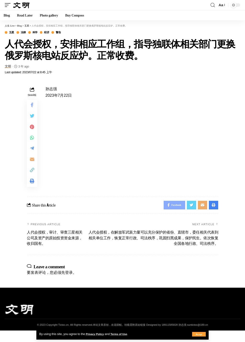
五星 (13, 32)
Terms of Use (122, 334)
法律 (26, 32)
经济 (52, 32)
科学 (39, 32)
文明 (8, 67)
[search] (212, 5)
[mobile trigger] (9, 4)
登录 (69, 283)
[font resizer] (221, 5)
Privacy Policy (96, 334)
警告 (65, 32)
